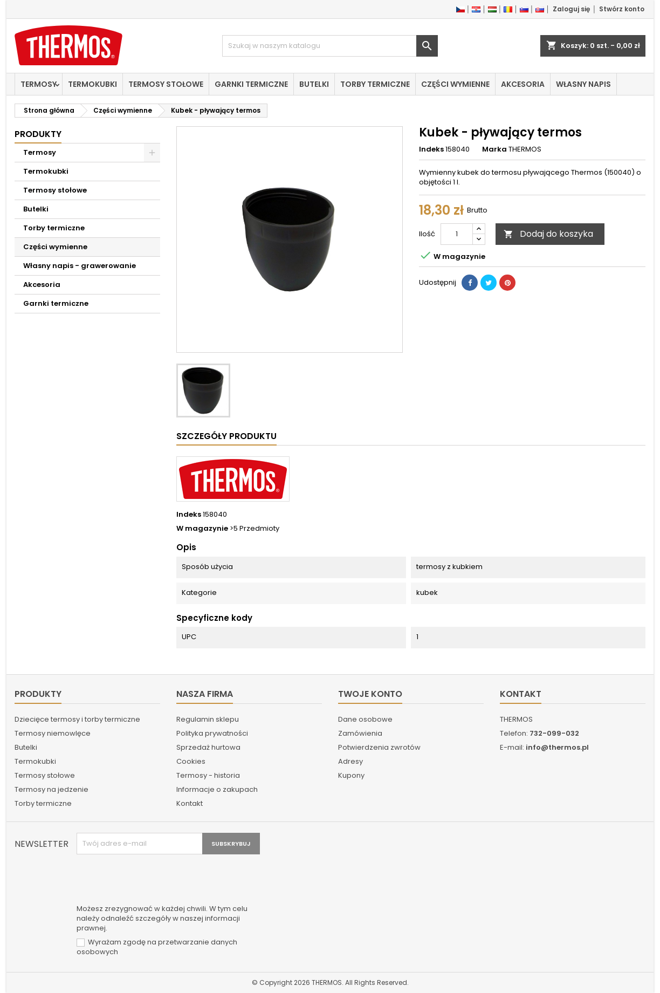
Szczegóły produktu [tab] (226, 436)
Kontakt (189, 803)
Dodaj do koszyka (548, 234)
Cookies (190, 761)
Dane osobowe (365, 719)
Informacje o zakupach (217, 789)
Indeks (431, 149)
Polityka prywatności (212, 733)
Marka (494, 149)
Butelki (314, 84)
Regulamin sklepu (207, 719)
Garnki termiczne (251, 84)
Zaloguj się (571, 8)
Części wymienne (455, 84)
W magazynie (202, 528)
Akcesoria (523, 84)
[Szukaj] (330, 46)
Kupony (351, 775)
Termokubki (92, 84)
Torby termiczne (375, 84)
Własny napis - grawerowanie (79, 266)
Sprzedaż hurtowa (208, 747)
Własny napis (583, 84)
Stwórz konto (621, 8)
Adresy (350, 761)
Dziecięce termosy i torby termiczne (77, 719)
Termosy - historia (208, 775)
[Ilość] (457, 234)
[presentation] (158, 881)
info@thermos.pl (557, 747)
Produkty (38, 134)
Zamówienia (360, 733)
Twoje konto (370, 694)
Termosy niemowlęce (53, 733)
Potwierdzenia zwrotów (379, 747)
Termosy (38, 84)
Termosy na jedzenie (51, 789)
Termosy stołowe (165, 84)
